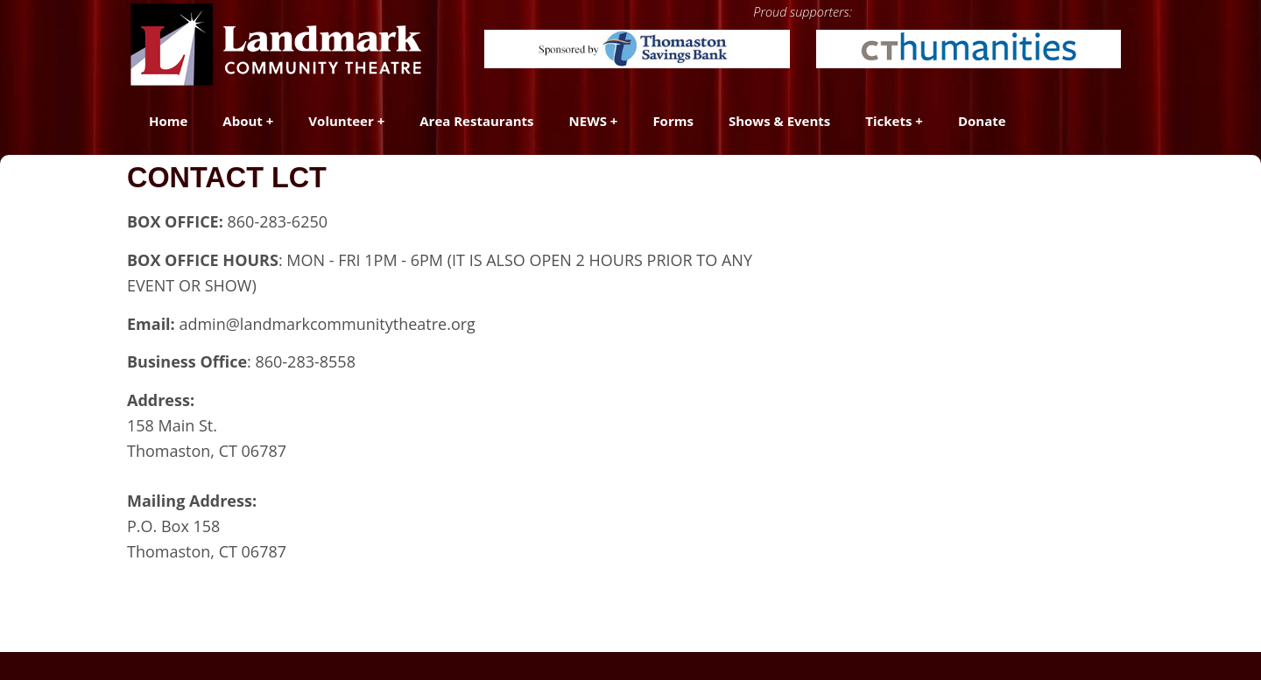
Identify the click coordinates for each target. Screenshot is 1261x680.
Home (168, 121)
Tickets (888, 121)
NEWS (588, 121)
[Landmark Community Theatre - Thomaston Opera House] (277, 43)
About (242, 121)
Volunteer (340, 121)
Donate (982, 121)
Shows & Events (779, 121)
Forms (673, 121)
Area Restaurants (476, 121)
